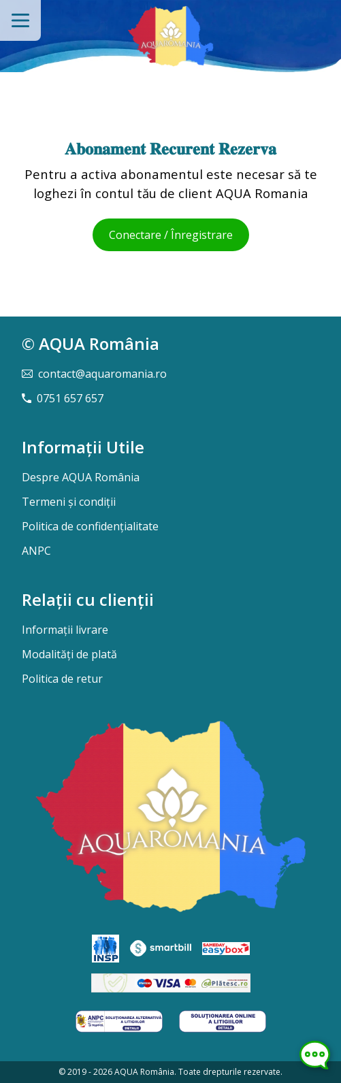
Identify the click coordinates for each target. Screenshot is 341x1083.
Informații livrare (65, 629)
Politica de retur (62, 678)
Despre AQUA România (81, 477)
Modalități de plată (69, 654)
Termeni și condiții (69, 501)
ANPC (36, 550)
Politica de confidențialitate (90, 526)
